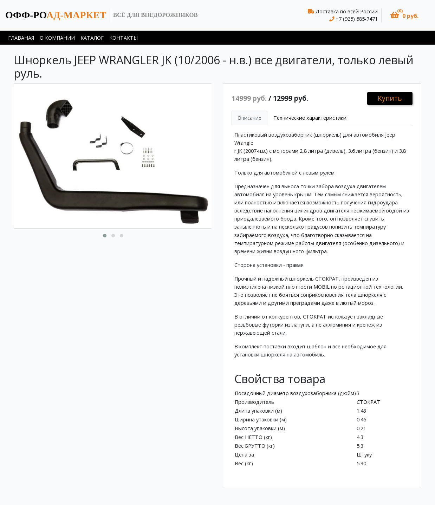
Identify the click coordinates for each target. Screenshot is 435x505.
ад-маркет (55, 14)
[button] (404, 15)
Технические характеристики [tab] (309, 117)
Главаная (21, 37)
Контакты (123, 37)
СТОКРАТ (368, 402)
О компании (57, 37)
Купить (390, 98)
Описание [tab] (249, 117)
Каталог (92, 37)
